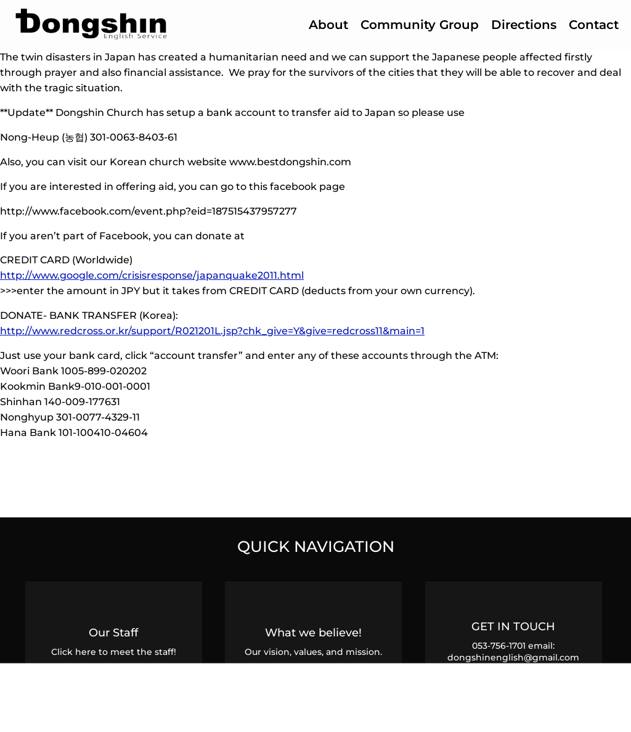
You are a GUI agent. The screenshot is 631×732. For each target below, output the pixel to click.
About (328, 24)
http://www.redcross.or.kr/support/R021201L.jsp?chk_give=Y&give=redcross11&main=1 (212, 330)
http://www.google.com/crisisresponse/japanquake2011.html (152, 275)
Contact (594, 24)
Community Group (419, 24)
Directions (523, 24)
